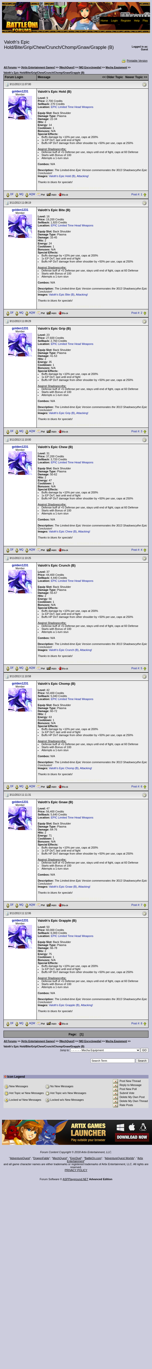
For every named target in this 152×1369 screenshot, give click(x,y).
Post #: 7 (137, 905)
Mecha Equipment (116, 67)
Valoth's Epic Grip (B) (62, 413)
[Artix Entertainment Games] (38, 67)
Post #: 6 (137, 786)
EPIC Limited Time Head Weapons (72, 106)
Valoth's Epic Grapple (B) (64, 1005)
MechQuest (60, 1158)
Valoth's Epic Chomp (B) (64, 768)
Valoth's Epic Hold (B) (62, 176)
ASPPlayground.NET (75, 1179)
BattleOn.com (93, 1158)
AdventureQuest (20, 1158)
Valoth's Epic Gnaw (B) (63, 886)
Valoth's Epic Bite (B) (61, 294)
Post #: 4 (137, 549)
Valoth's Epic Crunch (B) (64, 649)
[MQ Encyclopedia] (90, 67)
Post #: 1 (137, 194)
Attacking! (83, 176)
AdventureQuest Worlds (119, 1158)
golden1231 (20, 91)
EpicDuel (75, 1158)
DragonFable (41, 1158)
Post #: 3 (137, 431)
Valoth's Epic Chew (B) (63, 531)
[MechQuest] (66, 67)
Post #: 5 (137, 668)
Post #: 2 (137, 312)
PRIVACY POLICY (76, 1170)
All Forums (10, 67)
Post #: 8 (137, 1023)
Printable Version (134, 60)
